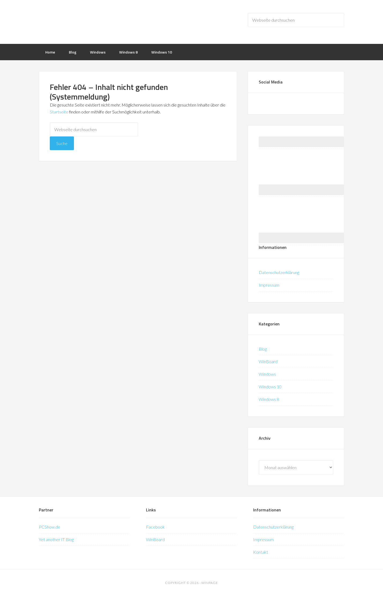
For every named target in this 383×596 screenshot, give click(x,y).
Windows (267, 374)
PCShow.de (49, 526)
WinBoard (268, 361)
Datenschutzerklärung (279, 272)
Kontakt (260, 552)
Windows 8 (269, 399)
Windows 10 (270, 386)
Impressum (269, 284)
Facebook (155, 526)
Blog (263, 348)
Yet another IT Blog (56, 539)
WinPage (82, 21)
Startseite (59, 111)
